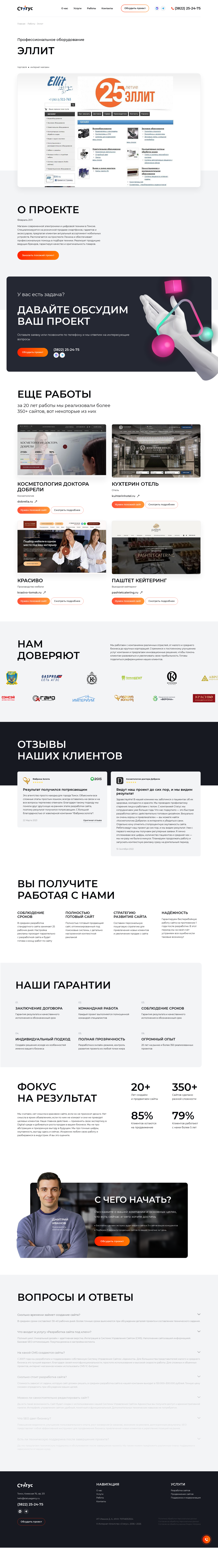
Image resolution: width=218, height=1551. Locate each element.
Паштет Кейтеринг (139, 582)
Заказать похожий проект (38, 255)
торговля (22, 67)
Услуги (77, 8)
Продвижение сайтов (182, 1497)
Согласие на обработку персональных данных (178, 1525)
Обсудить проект (135, 8)
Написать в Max (157, 8)
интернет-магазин (39, 67)
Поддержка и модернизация (186, 1501)
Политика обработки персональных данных (177, 1522)
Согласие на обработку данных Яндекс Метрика (179, 1527)
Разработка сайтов (180, 1494)
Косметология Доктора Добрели (53, 487)
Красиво (30, 582)
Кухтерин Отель (135, 484)
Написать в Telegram (163, 8)
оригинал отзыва (96, 782)
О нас (64, 8)
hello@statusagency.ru (28, 1502)
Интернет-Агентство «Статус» (25, 8)
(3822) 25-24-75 (188, 8)
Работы (91, 8)
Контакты (107, 8)
